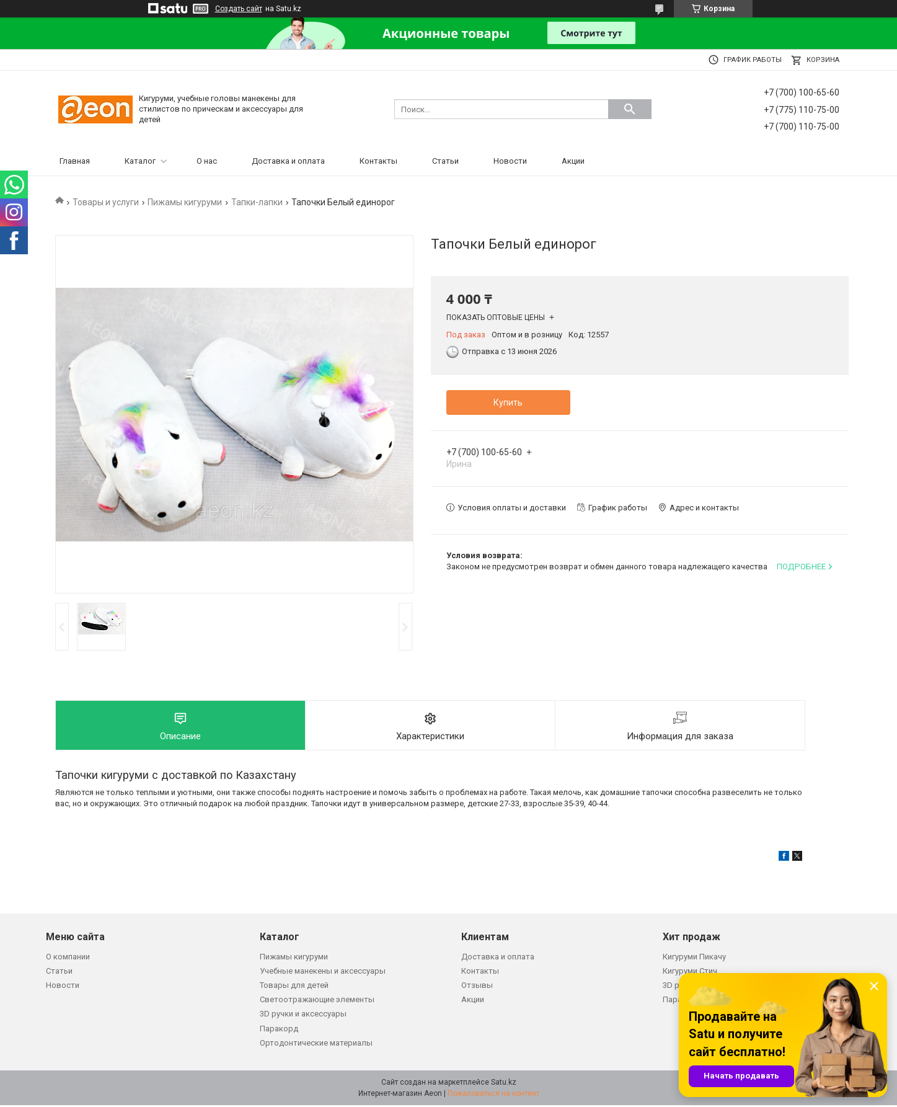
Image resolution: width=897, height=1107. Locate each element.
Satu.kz (503, 1084)
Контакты (378, 161)
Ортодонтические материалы (316, 1044)
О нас (207, 161)
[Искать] (630, 109)
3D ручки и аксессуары (303, 1016)
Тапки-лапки (257, 202)
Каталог (140, 161)
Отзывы (477, 987)
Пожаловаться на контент (493, 1095)
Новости (510, 161)
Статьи (445, 161)
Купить (508, 402)
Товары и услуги (106, 202)
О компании (68, 958)
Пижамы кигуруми (185, 202)
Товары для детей (294, 987)
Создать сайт (238, 8)
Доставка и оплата (288, 161)
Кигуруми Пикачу (694, 958)
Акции (573, 161)
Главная (75, 161)
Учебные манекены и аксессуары (323, 972)
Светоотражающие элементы (317, 1001)
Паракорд (279, 1030)
